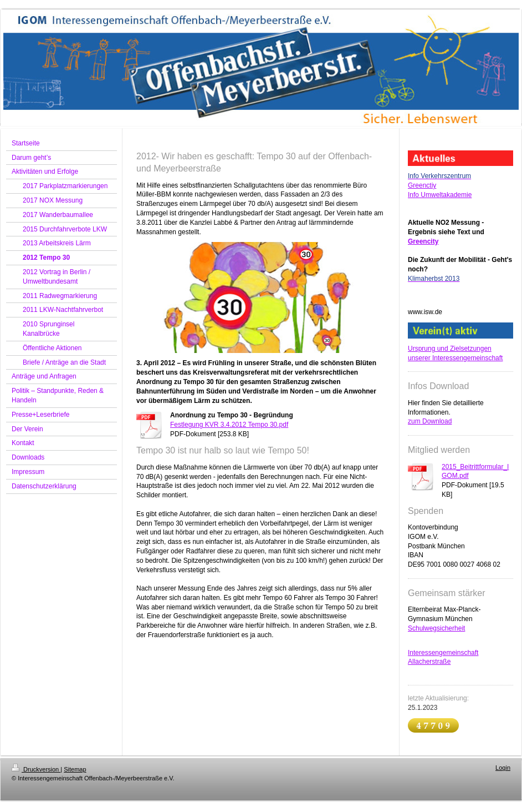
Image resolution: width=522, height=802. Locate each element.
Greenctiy (422, 185)
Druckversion (36, 769)
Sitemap (75, 769)
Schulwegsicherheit (436, 628)
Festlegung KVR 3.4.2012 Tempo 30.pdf (229, 424)
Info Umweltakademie (440, 195)
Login (502, 767)
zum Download (430, 421)
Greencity (423, 241)
